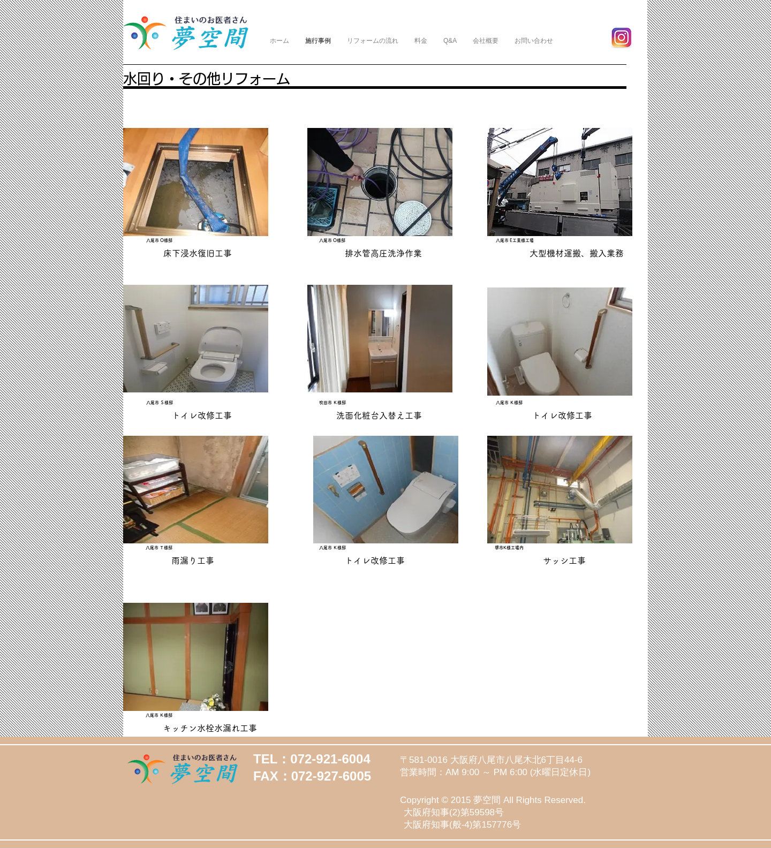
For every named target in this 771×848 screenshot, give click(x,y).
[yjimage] (621, 37)
